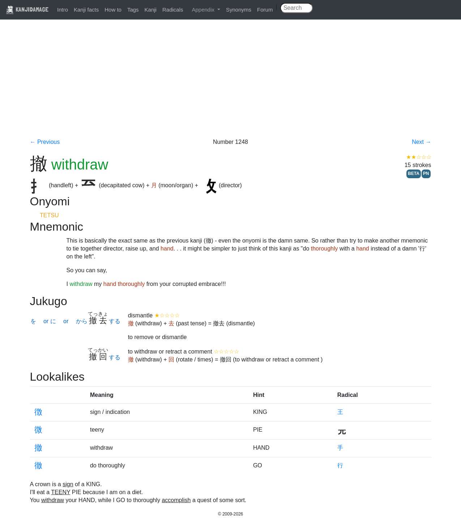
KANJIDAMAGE (27, 9)
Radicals (172, 10)
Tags (133, 10)
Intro (62, 10)
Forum (265, 10)
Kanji (151, 10)
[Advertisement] (230, 83)
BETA (413, 173)
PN (426, 173)
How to (112, 10)
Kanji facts (86, 10)
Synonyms (238, 10)
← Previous (45, 142)
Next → (421, 142)
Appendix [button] (204, 10)
